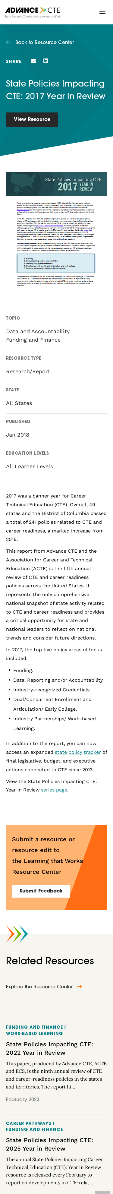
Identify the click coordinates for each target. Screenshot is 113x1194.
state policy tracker (78, 752)
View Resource (32, 119)
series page (54, 790)
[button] (102, 12)
